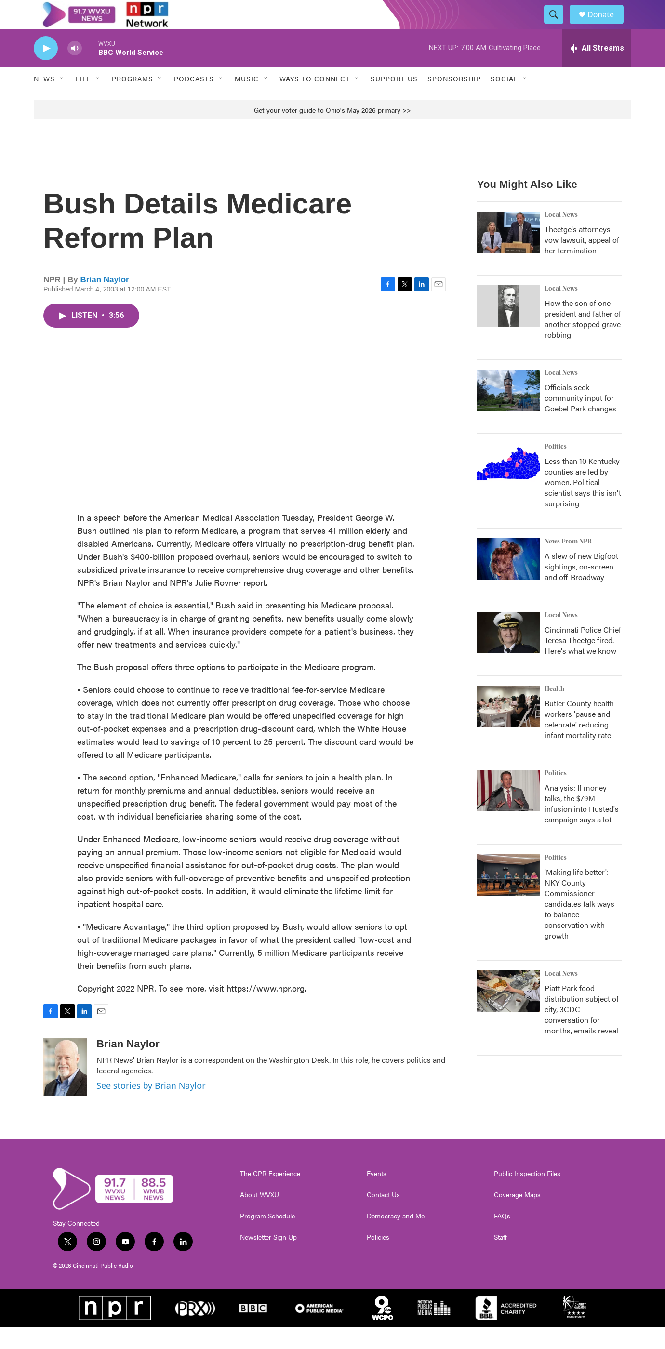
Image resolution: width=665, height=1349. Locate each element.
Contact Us (383, 1216)
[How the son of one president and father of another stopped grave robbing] (508, 327)
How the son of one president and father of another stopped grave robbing (583, 340)
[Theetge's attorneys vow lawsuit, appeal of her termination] (508, 254)
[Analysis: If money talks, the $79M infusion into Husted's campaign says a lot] (508, 812)
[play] (45, 70)
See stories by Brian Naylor (151, 1107)
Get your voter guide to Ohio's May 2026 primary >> (332, 131)
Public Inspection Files (527, 1195)
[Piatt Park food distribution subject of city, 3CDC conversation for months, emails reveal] (508, 1012)
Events (376, 1195)
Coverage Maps (517, 1216)
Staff (500, 1259)
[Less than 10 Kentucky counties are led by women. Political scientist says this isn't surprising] (508, 485)
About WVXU (259, 1216)
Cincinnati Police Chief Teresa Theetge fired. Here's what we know (583, 662)
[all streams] (596, 70)
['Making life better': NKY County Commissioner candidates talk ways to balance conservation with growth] (508, 896)
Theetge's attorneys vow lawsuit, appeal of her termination (582, 261)
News (44, 100)
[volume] (74, 70)
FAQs (502, 1238)
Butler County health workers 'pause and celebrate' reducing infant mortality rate (579, 740)
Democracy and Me (396, 1238)
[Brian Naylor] (65, 1088)
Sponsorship (454, 100)
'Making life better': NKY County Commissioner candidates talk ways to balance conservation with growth (579, 925)
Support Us (394, 100)
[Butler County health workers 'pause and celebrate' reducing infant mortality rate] (508, 728)
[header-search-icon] (558, 25)
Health (554, 710)
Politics (556, 468)
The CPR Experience (270, 1195)
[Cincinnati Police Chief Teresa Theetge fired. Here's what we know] (508, 654)
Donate (607, 25)
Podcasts (194, 100)
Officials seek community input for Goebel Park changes (580, 419)
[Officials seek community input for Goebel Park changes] (508, 412)
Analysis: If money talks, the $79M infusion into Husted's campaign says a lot (582, 825)
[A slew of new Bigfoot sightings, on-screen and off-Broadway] (508, 580)
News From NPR (568, 563)
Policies (378, 1259)
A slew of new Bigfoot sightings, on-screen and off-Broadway (581, 588)
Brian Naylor (104, 301)
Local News (561, 236)
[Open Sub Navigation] (62, 100)
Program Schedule (267, 1238)
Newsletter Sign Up (268, 1259)
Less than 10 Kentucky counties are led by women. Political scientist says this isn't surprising (583, 503)
